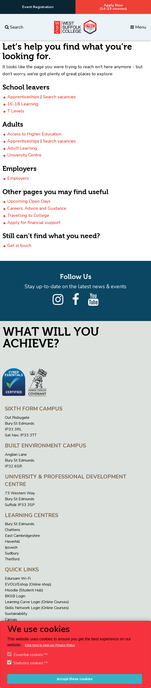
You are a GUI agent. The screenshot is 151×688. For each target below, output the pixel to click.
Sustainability (16, 613)
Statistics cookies (28, 663)
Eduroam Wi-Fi (18, 578)
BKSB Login (15, 596)
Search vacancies (59, 97)
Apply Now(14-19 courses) (113, 7)
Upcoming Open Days (28, 201)
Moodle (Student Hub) (24, 590)
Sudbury (12, 553)
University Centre (24, 155)
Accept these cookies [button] (75, 679)
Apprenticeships (23, 97)
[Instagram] (58, 299)
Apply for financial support (33, 222)
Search (14, 27)
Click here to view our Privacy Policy (50, 645)
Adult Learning (22, 148)
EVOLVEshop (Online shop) (28, 584)
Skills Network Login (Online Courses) (37, 607)
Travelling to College (28, 215)
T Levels (15, 111)
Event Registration (38, 6)
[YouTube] (93, 299)
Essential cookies (28, 655)
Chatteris (12, 530)
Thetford (12, 559)
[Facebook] (75, 299)
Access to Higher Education (34, 134)
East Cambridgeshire (22, 535)
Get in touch (19, 245)
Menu (138, 27)
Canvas (11, 619)
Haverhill (12, 541)
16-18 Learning (22, 104)
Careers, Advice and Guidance (36, 208)
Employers (18, 178)
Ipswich (11, 547)
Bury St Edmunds (19, 524)
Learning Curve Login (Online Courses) (37, 602)
